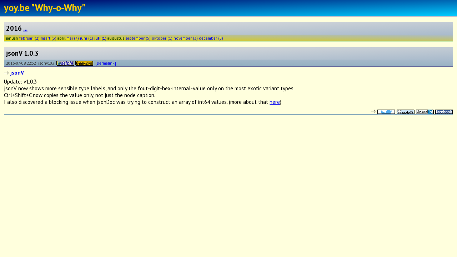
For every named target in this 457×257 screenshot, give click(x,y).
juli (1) (100, 38)
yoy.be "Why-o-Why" (44, 7)
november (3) (186, 38)
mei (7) (72, 38)
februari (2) (29, 38)
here (275, 102)
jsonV (17, 72)
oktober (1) (162, 38)
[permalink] (105, 63)
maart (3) (48, 38)
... (25, 28)
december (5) (211, 38)
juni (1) (86, 38)
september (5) (138, 38)
